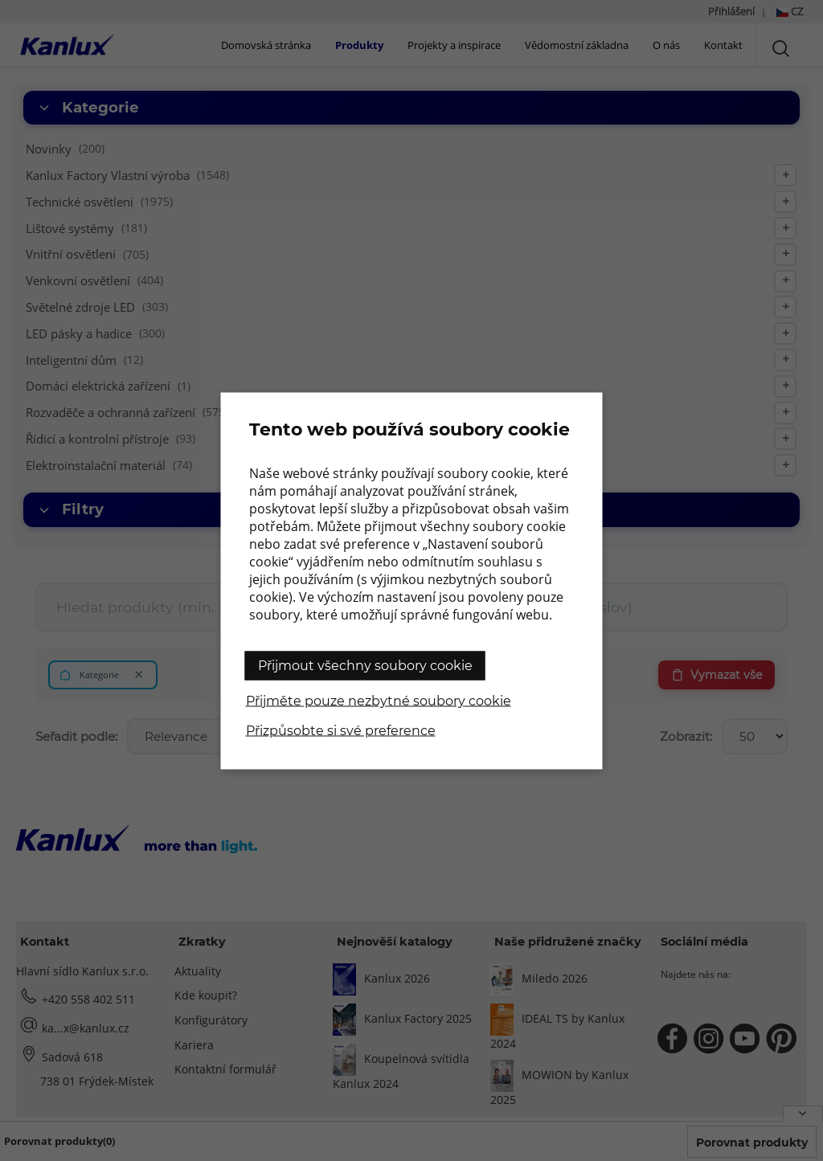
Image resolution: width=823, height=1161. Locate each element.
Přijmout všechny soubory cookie (365, 664)
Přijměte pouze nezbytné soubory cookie (378, 700)
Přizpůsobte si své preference (341, 730)
